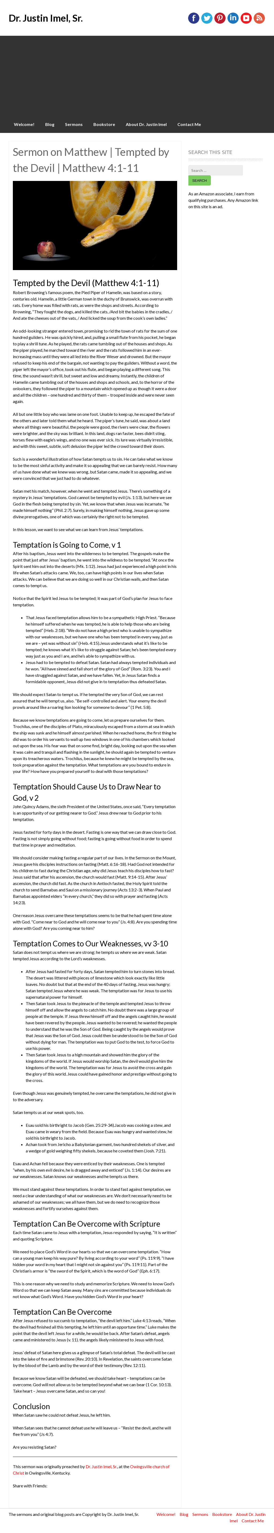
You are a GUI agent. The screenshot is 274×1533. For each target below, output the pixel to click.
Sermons (74, 124)
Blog (49, 124)
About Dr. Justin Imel (146, 124)
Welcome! (24, 124)
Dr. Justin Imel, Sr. (46, 18)
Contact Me (189, 124)
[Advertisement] (137, 75)
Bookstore (104, 124)
